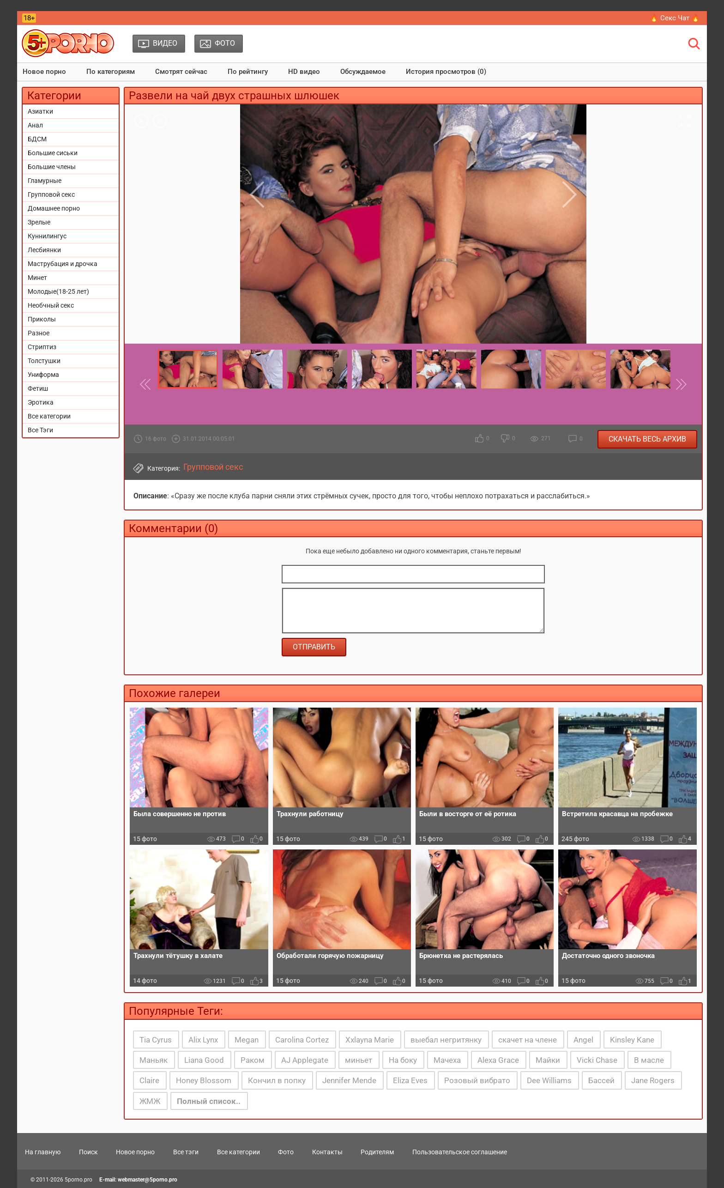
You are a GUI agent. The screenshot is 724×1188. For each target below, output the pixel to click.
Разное (38, 333)
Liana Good (204, 1060)
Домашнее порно (54, 208)
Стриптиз (42, 347)
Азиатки (40, 111)
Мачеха (447, 1060)
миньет (358, 1060)
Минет (37, 277)
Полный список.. (209, 1101)
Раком (253, 1060)
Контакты (327, 1152)
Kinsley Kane (632, 1039)
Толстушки (44, 360)
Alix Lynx (203, 1039)
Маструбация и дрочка (62, 263)
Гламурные (44, 180)
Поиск (88, 1152)
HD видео (304, 71)
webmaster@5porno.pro (147, 1179)
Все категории (49, 416)
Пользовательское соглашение (459, 1152)
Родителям (377, 1152)
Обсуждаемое (363, 71)
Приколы (42, 319)
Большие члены (52, 166)
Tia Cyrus (155, 1039)
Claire (149, 1080)
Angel (583, 1039)
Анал (35, 125)
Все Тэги (40, 430)
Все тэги (186, 1152)
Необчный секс (51, 305)
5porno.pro (78, 1179)
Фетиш (38, 388)
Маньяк (153, 1060)
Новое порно (44, 71)
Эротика (41, 402)
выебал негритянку (446, 1039)
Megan (247, 1039)
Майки (548, 1060)
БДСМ (37, 139)
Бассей (601, 1080)
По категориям (110, 71)
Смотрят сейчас (181, 71)
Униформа (43, 374)
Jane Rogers (653, 1080)
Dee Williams (549, 1080)
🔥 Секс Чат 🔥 (675, 18)
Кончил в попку (277, 1080)
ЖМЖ (149, 1101)
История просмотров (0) (446, 71)
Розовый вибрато (477, 1080)
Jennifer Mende (349, 1080)
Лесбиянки (44, 250)
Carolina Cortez (302, 1039)
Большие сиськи (53, 153)
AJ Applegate (304, 1060)
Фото (286, 1152)
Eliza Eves (410, 1080)
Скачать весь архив (647, 439)
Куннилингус (47, 236)
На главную (42, 1152)
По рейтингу (248, 71)
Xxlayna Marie (369, 1039)
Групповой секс (51, 194)
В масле (649, 1060)
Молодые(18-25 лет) (58, 291)
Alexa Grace (498, 1060)
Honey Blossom (203, 1080)
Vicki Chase (597, 1060)
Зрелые (39, 222)
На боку (403, 1060)
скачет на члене (527, 1039)
